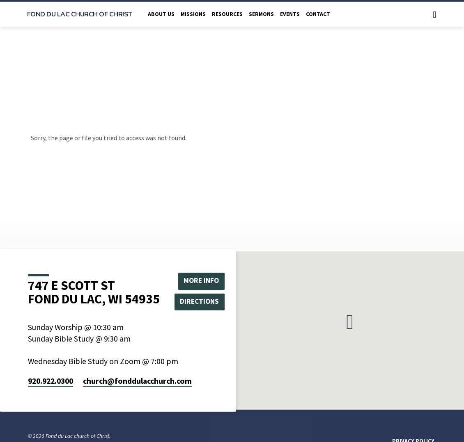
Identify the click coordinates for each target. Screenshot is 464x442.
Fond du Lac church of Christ (79, 14)
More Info (201, 280)
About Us (161, 14)
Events (290, 14)
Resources (227, 14)
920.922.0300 (50, 381)
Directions (201, 301)
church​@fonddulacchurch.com (137, 381)
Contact (318, 14)
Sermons (261, 14)
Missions (193, 14)
